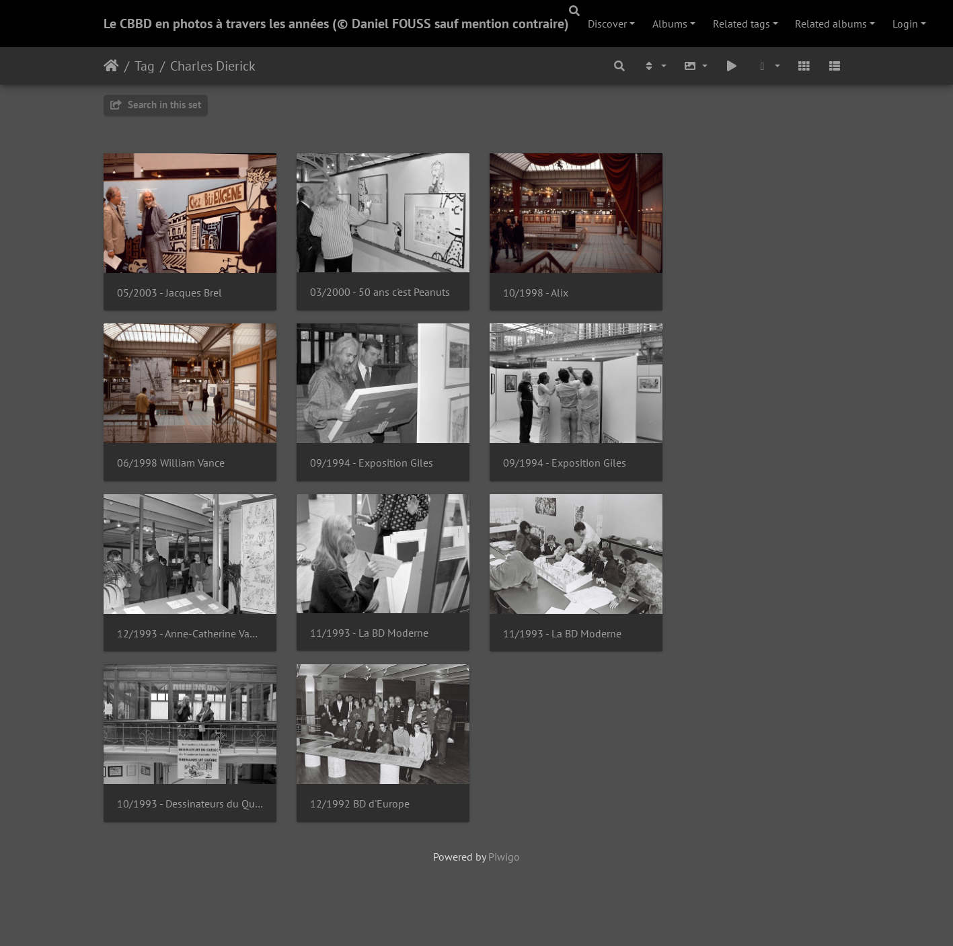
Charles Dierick (213, 66)
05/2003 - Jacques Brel (169, 294)
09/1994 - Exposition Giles (374, 467)
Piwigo (504, 866)
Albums (669, 23)
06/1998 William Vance (171, 467)
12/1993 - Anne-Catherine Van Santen (191, 640)
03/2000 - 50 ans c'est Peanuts (383, 294)
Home (111, 66)
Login (905, 23)
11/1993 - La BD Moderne (372, 640)
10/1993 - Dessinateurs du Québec (191, 813)
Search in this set (155, 104)
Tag (145, 66)
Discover (607, 23)
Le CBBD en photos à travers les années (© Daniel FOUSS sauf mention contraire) (336, 23)
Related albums (831, 23)
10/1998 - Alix (542, 294)
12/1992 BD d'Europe (363, 813)
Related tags (741, 23)
